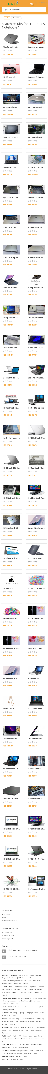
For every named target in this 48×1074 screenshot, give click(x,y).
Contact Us (7, 932)
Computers (15, 992)
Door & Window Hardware (25, 1021)
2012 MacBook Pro (37, 107)
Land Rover (38, 1036)
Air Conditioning (24, 1001)
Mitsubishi (23, 1039)
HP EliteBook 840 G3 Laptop (16, 828)
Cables (18, 983)
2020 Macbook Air (36, 137)
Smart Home (35, 1001)
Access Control (35, 975)
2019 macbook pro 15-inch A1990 (19, 738)
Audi (14, 1036)
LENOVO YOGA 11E (37, 648)
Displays (16, 1027)
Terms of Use (8, 935)
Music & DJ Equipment (20, 1030)
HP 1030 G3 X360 (36, 618)
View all (25, 983)
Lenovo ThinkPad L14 (13, 137)
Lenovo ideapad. (36, 47)
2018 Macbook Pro (12, 107)
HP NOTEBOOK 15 (36, 588)
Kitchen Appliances (39, 998)
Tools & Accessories (34, 981)
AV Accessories (40, 1027)
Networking (6, 992)
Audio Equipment (27, 1027)
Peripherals (37, 992)
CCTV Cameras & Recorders (27, 978)
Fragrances (17, 1047)
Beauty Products (36, 1045)
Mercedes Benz (13, 1039)
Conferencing (6, 1030)
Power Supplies (20, 981)
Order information (10, 920)
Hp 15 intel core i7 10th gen (16, 197)
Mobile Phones (18, 1007)
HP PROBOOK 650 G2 (13, 678)
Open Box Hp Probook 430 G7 (17, 257)
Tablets (27, 1007)
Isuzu (31, 1036)
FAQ (5, 917)
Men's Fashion (15, 1050)
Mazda (4, 1039)
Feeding (18, 1056)
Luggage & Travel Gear (23, 1053)
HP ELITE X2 (33, 678)
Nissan (31, 1039)
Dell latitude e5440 (12, 377)
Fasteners (39, 1018)
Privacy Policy (8, 938)
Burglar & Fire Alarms (9, 978)
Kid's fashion (39, 1050)
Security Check (23, 975)
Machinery (15, 1018)
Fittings (28, 1013)
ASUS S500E (8, 708)
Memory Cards (7, 989)
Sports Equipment (23, 1045)
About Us (6, 915)
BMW (19, 1036)
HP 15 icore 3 (9, 77)
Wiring (15, 1013)
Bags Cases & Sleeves (37, 987)
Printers (24, 989)
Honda (25, 1036)
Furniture (5, 1004)
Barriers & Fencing (8, 983)
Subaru (37, 1039)
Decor (12, 1004)
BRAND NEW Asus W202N (15, 618)
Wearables (35, 1007)
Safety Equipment (8, 1021)
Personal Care (7, 1047)
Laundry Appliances (24, 998)
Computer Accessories (20, 987)
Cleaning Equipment (10, 1001)
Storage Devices (26, 992)
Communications (8, 981)
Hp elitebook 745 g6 (37, 768)
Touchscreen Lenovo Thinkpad (17, 768)
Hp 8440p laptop (36, 407)
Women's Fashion (27, 1050)
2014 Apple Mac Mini (38, 317)
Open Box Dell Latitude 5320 (16, 227)
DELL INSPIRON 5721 (37, 558)
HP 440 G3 (8, 588)
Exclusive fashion (8, 1053)
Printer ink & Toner (35, 989)
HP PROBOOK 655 (11, 648)
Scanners (17, 989)
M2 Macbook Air (11, 528)
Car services (14, 1059)
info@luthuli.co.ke (19, 956)
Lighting (21, 1013)
